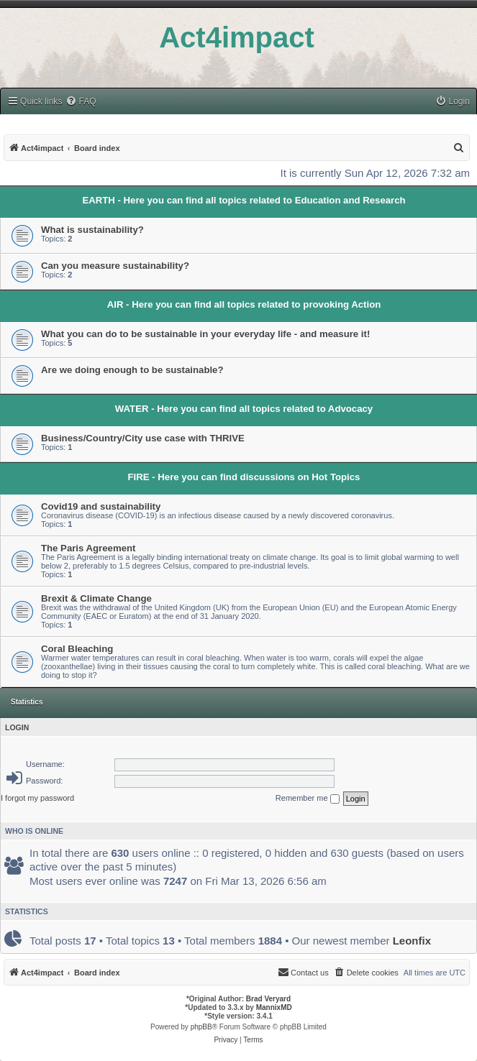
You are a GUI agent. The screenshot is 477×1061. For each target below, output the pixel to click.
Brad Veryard (268, 999)
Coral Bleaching (77, 648)
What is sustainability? (92, 229)
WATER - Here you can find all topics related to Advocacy (244, 408)
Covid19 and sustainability (100, 506)
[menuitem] (80, 101)
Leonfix (412, 940)
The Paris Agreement (88, 548)
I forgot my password (37, 798)
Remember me (308, 799)
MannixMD (274, 1007)
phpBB (201, 1027)
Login (17, 727)
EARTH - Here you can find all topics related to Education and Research (243, 200)
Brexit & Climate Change (96, 598)
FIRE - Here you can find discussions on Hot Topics (244, 477)
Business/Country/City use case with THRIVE (143, 438)
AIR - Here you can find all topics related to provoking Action (244, 304)
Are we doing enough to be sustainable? (132, 369)
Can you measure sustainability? (115, 265)
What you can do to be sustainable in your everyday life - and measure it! (205, 334)
